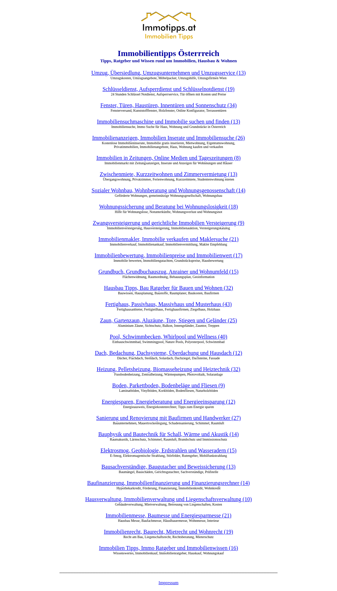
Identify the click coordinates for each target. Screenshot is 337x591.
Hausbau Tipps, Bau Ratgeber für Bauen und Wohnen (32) (168, 288)
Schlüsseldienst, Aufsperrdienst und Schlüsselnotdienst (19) (168, 89)
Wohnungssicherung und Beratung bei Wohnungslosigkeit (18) (168, 207)
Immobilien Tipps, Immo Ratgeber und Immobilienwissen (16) (168, 548)
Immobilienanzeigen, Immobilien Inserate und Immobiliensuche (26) (168, 138)
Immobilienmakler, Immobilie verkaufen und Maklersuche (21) (168, 239)
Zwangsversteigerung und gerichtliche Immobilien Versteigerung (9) (168, 223)
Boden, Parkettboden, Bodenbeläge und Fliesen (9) (168, 385)
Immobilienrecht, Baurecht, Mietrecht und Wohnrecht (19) (168, 532)
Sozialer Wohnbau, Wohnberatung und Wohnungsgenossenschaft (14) (169, 190)
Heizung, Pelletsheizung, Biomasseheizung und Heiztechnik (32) (168, 369)
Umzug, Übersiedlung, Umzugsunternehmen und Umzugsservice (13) (168, 73)
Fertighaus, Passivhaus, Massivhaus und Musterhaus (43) (168, 304)
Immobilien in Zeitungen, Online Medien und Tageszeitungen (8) (168, 158)
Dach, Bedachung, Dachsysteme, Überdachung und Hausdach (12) (168, 353)
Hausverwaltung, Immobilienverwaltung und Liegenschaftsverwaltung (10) (168, 499)
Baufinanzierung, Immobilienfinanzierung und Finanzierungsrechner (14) (168, 483)
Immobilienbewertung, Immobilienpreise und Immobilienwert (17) (168, 255)
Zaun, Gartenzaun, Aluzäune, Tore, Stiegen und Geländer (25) (168, 320)
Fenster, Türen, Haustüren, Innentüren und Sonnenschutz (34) (168, 105)
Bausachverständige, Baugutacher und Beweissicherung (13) (168, 467)
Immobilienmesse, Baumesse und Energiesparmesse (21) (168, 515)
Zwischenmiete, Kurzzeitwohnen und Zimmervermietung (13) (168, 174)
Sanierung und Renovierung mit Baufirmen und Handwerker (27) (168, 418)
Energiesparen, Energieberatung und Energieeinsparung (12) (168, 402)
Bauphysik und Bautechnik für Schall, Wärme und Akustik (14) (168, 434)
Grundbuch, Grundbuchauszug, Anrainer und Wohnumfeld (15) (169, 272)
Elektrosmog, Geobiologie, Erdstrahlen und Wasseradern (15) (168, 450)
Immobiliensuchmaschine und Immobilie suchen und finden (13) (168, 121)
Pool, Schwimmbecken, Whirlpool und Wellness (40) (168, 337)
